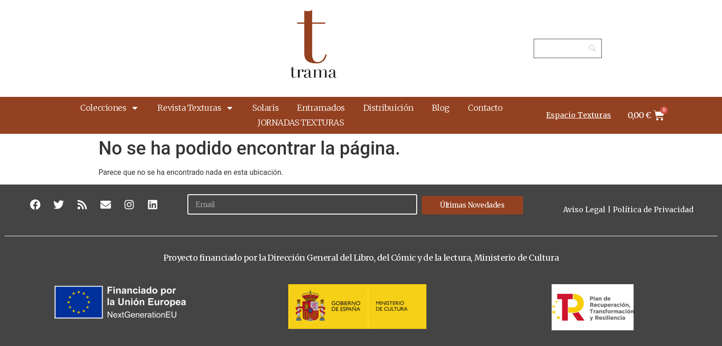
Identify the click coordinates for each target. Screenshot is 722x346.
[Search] (568, 48)
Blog (440, 107)
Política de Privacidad (653, 209)
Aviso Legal (584, 209)
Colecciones (109, 108)
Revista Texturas (195, 108)
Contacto (485, 107)
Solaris (265, 107)
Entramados (321, 107)
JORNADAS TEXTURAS (300, 122)
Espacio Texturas (578, 114)
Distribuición (388, 107)
